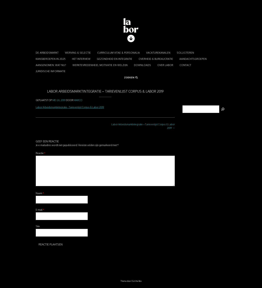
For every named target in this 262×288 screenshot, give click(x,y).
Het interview (81, 58)
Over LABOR (165, 65)
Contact (185, 65)
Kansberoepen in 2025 (51, 58)
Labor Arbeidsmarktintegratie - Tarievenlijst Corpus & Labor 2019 (70, 107)
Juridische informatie (51, 71)
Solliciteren (185, 52)
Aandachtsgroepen (193, 58)
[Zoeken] (222, 109)
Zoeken (131, 77)
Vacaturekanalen (158, 52)
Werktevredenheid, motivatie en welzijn (100, 65)
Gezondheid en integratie (114, 58)
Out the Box (136, 281)
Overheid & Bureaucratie (156, 58)
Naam (40, 193)
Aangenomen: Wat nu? (51, 65)
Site (38, 226)
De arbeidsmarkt (47, 52)
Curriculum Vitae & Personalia (118, 52)
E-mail (40, 209)
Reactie (40, 153)
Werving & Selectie (78, 52)
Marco (78, 100)
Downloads (142, 65)
